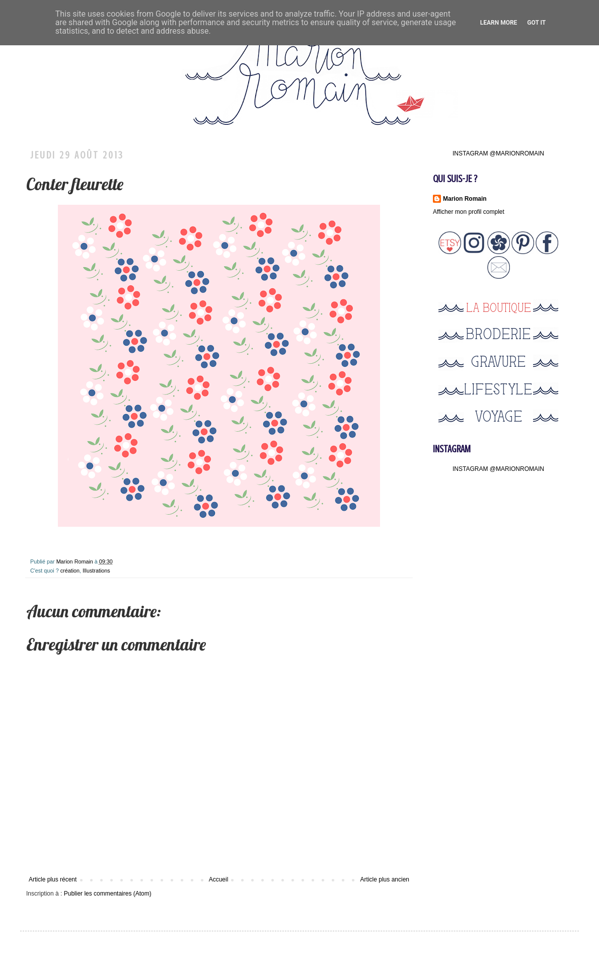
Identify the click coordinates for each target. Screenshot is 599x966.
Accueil (219, 879)
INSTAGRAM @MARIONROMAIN (498, 153)
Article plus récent (53, 879)
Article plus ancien (384, 879)
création (70, 571)
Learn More (498, 22)
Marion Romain (75, 561)
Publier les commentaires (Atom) (108, 893)
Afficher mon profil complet (468, 211)
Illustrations (96, 571)
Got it (536, 22)
